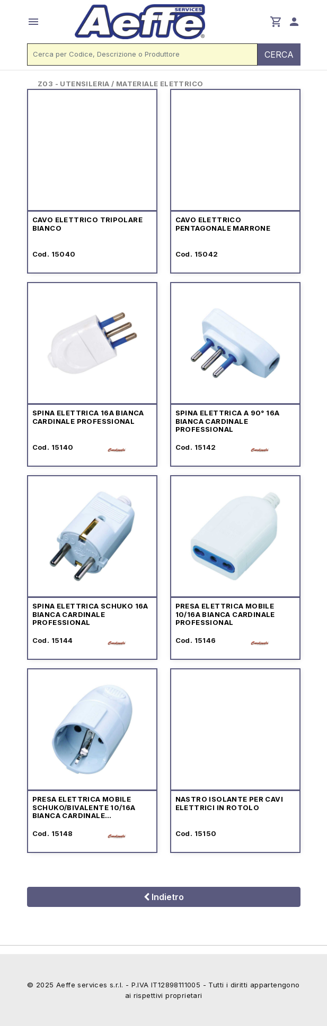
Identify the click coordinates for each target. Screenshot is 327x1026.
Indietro (164, 897)
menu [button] (33, 21)
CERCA (279, 54)
